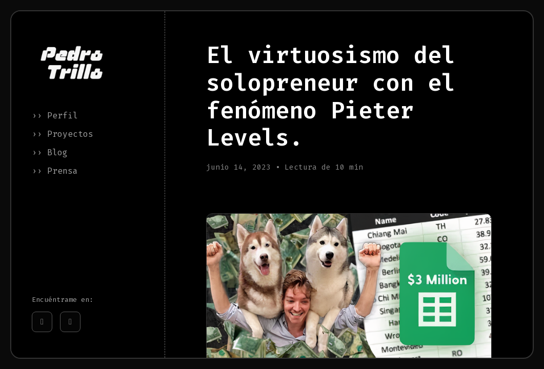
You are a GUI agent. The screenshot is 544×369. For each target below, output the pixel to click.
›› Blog (50, 152)
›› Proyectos (62, 134)
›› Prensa (55, 171)
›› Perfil (55, 115)
